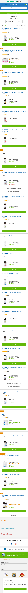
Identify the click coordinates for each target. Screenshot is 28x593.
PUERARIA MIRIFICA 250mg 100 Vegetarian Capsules (13, 435)
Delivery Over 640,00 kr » (19, 11)
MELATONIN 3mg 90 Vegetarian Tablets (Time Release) (14, 330)
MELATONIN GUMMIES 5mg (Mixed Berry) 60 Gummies (14, 111)
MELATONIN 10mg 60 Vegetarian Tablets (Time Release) (12, 73)
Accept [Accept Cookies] (15, 589)
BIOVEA (3, 31)
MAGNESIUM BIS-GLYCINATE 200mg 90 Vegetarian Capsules (13, 391)
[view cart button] (26, 4)
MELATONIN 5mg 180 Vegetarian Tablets (11, 152)
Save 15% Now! (7, 11)
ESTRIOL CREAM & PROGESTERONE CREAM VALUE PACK (13, 413)
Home (10, 18)
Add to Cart (14, 44)
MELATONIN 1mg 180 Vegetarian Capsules (11, 216)
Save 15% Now (5, 560)
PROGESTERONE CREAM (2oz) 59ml (10, 273)
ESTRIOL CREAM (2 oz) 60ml (8, 235)
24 (25, 25)
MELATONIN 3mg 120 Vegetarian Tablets (11, 474)
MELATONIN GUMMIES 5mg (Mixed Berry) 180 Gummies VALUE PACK (12, 51)
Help (1, 566)
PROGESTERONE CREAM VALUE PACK (10, 455)
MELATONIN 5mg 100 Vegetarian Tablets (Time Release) (12, 254)
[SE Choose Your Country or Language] (6, 5)
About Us (2, 569)
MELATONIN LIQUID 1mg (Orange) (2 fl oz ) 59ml (12, 311)
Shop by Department (5, 562)
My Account (3, 564)
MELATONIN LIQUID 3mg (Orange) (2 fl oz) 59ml (12, 92)
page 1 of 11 (14, 515)
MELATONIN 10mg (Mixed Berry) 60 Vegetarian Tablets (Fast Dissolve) (14, 173)
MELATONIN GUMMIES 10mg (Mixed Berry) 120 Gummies (12, 29)
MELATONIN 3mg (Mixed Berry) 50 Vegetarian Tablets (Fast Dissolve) (13, 197)
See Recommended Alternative (14, 188)
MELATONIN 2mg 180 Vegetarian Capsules (11, 292)
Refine (19, 21)
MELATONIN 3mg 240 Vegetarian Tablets (11, 348)
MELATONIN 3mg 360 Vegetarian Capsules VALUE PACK (13, 496)
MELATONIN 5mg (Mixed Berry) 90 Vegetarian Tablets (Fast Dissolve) (13, 130)
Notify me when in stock (13, 191)
